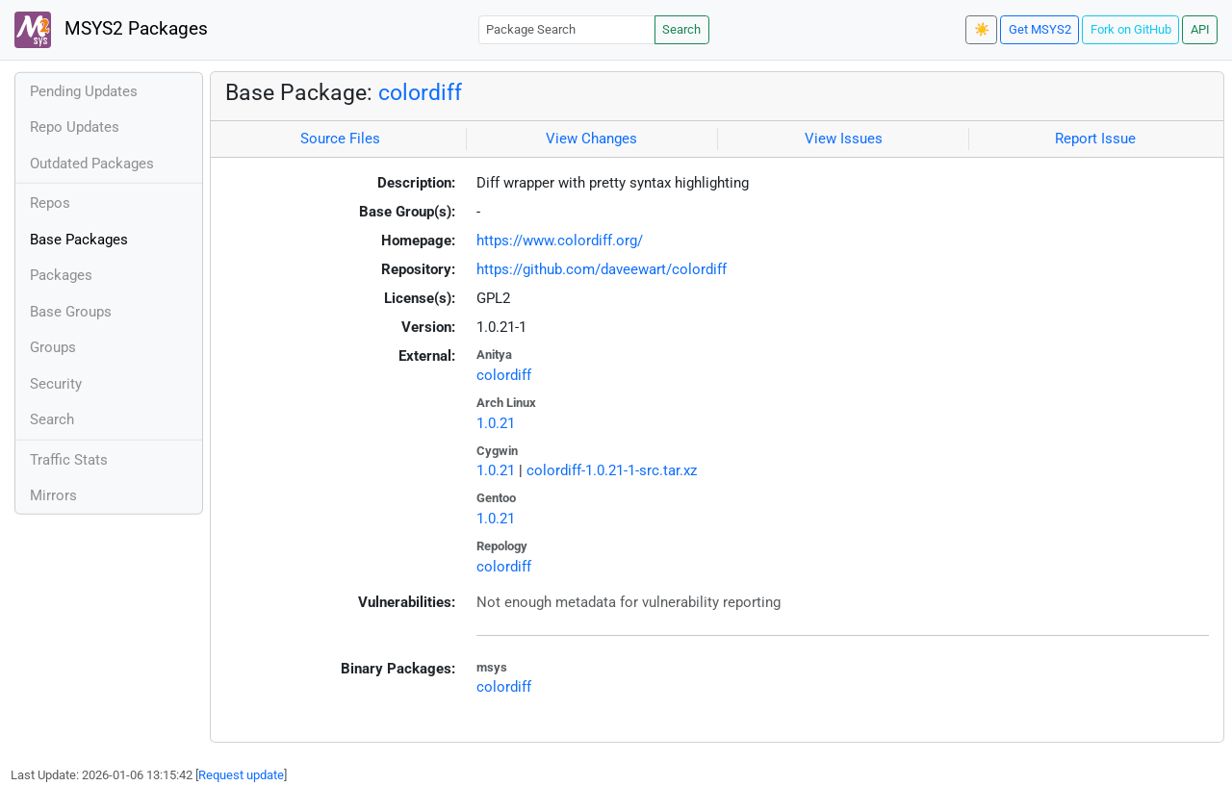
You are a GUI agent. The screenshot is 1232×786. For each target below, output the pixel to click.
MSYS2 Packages (111, 30)
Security (56, 384)
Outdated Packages (92, 163)
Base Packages (79, 239)
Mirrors (53, 495)
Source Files (340, 138)
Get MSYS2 (1040, 29)
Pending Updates (84, 91)
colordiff (420, 92)
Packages (61, 275)
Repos (50, 203)
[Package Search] (566, 29)
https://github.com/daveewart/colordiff (601, 269)
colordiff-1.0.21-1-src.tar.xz (611, 470)
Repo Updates (74, 127)
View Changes (591, 138)
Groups (53, 347)
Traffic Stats (69, 460)
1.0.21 (495, 423)
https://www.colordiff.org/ (559, 240)
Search (681, 29)
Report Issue (1095, 138)
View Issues (844, 138)
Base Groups (71, 311)
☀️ (981, 29)
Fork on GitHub (1131, 29)
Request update (241, 775)
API (1200, 29)
